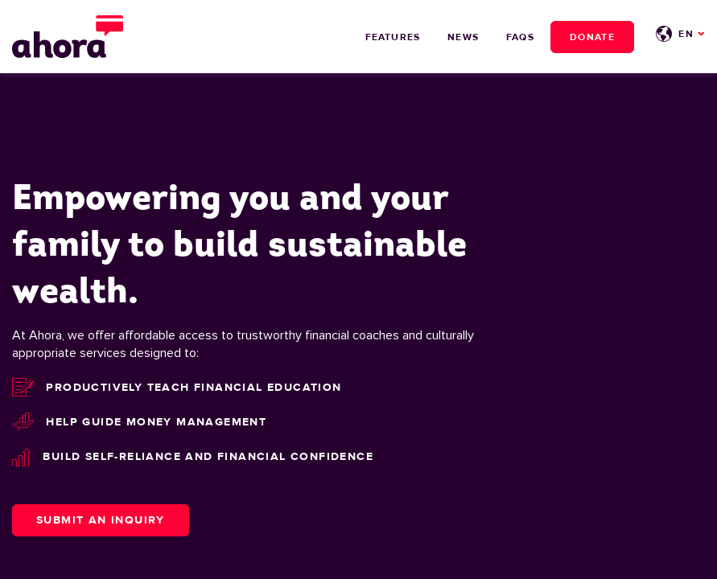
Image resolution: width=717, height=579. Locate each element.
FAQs (520, 37)
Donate (592, 37)
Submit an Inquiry (100, 520)
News (463, 37)
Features (393, 37)
